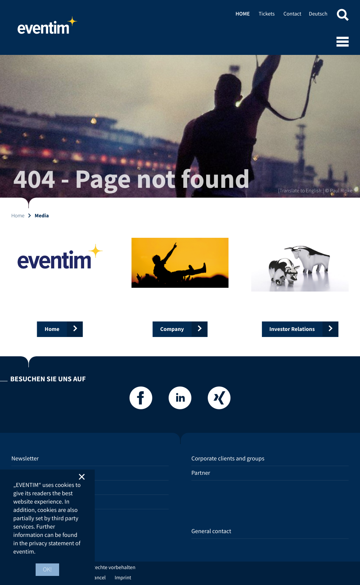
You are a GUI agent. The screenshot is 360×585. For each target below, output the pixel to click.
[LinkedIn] (180, 400)
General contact (211, 531)
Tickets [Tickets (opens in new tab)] (266, 13)
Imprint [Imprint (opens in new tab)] (123, 577)
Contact (292, 13)
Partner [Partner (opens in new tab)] (200, 473)
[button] (342, 16)
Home (47, 28)
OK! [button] (47, 569)
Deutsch (318, 13)
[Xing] (219, 400)
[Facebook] (141, 400)
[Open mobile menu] (343, 42)
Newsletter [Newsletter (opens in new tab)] (25, 458)
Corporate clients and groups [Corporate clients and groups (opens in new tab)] (228, 458)
